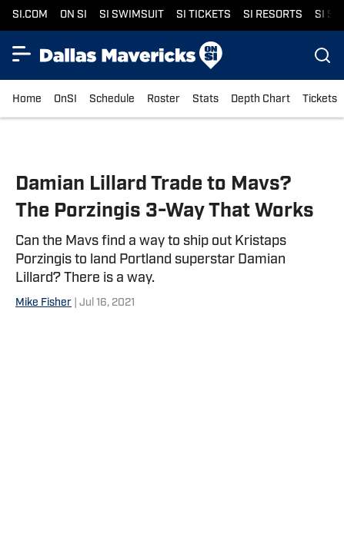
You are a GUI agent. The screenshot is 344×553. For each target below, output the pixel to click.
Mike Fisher (43, 303)
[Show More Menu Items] (21, 54)
